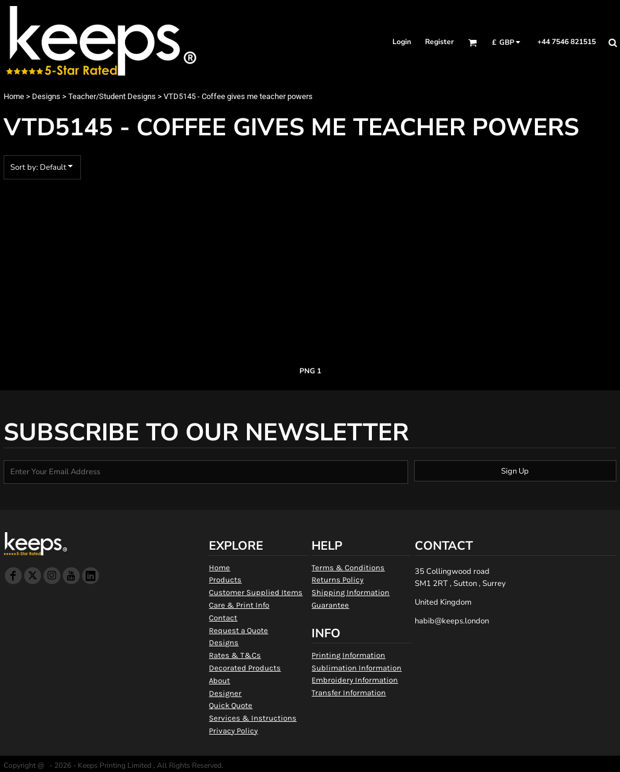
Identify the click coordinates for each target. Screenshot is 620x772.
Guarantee (330, 605)
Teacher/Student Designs (112, 96)
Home (14, 96)
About (219, 680)
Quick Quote (230, 705)
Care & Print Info (239, 605)
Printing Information (348, 655)
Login (401, 42)
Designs (46, 96)
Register (439, 42)
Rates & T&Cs (235, 655)
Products (225, 579)
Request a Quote (238, 630)
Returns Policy (337, 579)
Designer (225, 693)
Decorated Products (245, 667)
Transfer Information (349, 692)
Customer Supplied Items (255, 592)
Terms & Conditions (348, 567)
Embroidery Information (355, 679)
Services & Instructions (252, 717)
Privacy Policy (233, 730)
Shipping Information (350, 592)
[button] (472, 42)
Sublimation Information (356, 667)
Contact (223, 617)
